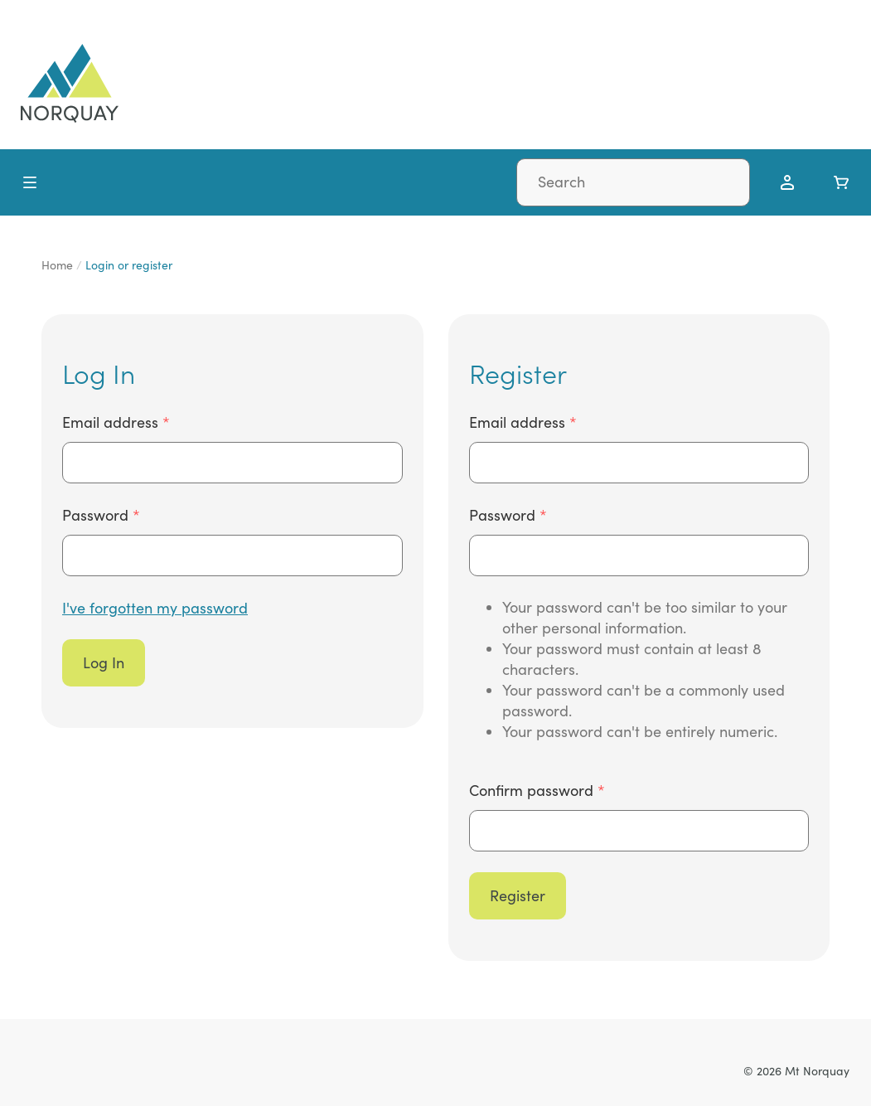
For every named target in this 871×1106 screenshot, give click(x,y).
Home (57, 265)
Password (97, 515)
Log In (103, 662)
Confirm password (533, 790)
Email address (112, 422)
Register (517, 895)
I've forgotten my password (155, 608)
